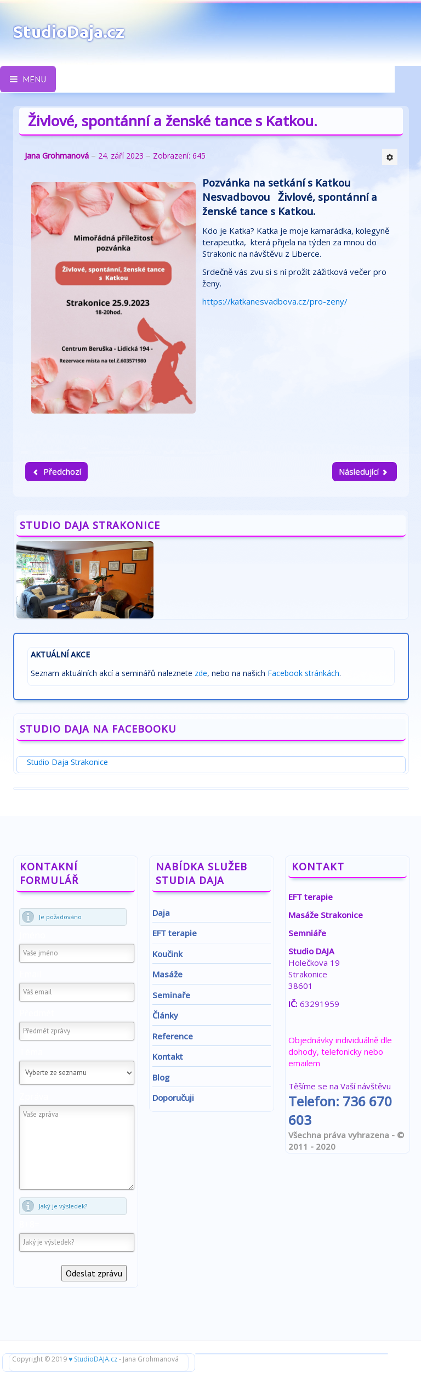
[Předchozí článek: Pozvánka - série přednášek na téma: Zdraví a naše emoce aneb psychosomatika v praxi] (56, 472)
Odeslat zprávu (94, 1273)
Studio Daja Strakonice (67, 762)
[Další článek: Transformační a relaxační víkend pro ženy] (364, 472)
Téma (31, 1052)
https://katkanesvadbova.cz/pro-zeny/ (275, 301)
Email (30, 974)
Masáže (167, 974)
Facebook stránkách (303, 673)
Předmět (36, 1013)
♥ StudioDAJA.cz (93, 1359)
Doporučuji (173, 1097)
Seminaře (171, 994)
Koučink (167, 953)
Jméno (32, 935)
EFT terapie (174, 932)
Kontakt (167, 1056)
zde (201, 673)
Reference (172, 1036)
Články (165, 1015)
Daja (161, 912)
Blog (160, 1077)
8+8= (29, 1224)
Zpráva (33, 1096)
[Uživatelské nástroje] (389, 157)
